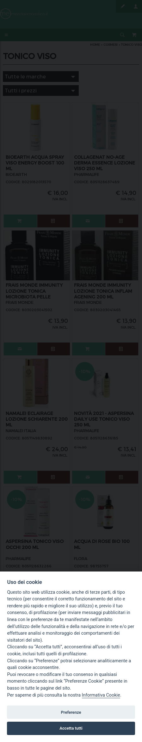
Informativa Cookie (101, 695)
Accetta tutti (71, 728)
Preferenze (71, 712)
